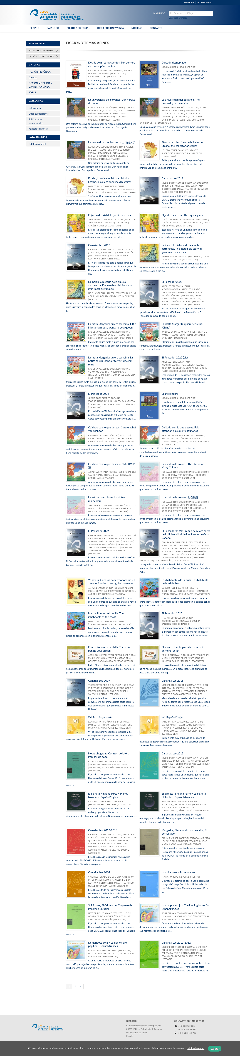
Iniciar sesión (204, 2)
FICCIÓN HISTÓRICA (40, 71)
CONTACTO (156, 28)
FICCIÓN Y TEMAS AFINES (43, 56)
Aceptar (215, 1048)
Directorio (189, 2)
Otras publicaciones (39, 113)
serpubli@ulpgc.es (187, 1025)
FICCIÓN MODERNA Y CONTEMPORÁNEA (40, 85)
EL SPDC (34, 28)
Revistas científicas (38, 128)
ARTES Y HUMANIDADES (43, 50)
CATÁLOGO (53, 28)
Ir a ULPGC (159, 13)
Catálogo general (37, 144)
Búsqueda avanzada (178, 17)
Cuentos (33, 77)
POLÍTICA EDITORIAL (78, 28)
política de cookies (195, 1048)
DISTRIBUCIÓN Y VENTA (110, 28)
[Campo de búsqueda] (191, 13)
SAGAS (32, 92)
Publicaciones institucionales (36, 121)
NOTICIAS (136, 28)
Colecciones (35, 108)
